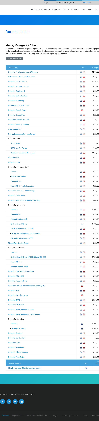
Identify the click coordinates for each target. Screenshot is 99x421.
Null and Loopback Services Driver (21, 134)
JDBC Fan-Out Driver (19, 148)
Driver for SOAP (14, 342)
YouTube (21, 401)
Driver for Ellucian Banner (18, 352)
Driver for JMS (13, 157)
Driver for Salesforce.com (18, 295)
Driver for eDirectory (16, 100)
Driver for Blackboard (16, 91)
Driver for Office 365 (16, 276)
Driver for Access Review (17, 81)
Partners (74, 9)
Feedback (95, 415)
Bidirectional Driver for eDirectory (21, 77)
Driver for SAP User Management (21, 309)
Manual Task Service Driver (18, 243)
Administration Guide (19, 266)
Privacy (85, 415)
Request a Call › (17, 415)
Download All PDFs (14, 58)
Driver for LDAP (14, 162)
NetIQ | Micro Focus (14, 9)
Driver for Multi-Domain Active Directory (24, 200)
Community (86, 9)
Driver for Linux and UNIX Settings (21, 191)
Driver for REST (14, 290)
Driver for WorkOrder (16, 357)
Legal (55, 415)
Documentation (17, 31)
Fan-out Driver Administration (22, 186)
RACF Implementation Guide (22, 228)
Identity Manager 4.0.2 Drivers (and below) (24, 368)
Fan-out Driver (16, 181)
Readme (14, 171)
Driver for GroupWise (16, 115)
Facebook (2, 401)
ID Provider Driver (15, 129)
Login (46, 2)
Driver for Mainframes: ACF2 (22, 238)
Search (95, 9)
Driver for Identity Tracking (18, 124)
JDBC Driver (15, 143)
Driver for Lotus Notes (16, 195)
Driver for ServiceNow (16, 338)
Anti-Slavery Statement (69, 415)
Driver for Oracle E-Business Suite (21, 271)
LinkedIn (8, 401)
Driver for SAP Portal (16, 305)
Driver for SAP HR (15, 300)
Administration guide (19, 219)
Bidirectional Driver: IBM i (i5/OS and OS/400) (28, 257)
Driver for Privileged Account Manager (23, 72)
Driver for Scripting (18, 328)
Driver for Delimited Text (17, 96)
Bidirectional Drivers (19, 224)
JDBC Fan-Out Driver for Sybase (23, 153)
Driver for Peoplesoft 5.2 (17, 281)
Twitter (15, 401)
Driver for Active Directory (18, 86)
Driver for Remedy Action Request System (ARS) (26, 285)
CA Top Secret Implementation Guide (25, 233)
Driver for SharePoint (16, 347)
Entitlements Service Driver (19, 105)
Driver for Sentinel (15, 333)
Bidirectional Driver (18, 176)
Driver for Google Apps (17, 110)
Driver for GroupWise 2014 (18, 119)
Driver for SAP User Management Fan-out (24, 314)
